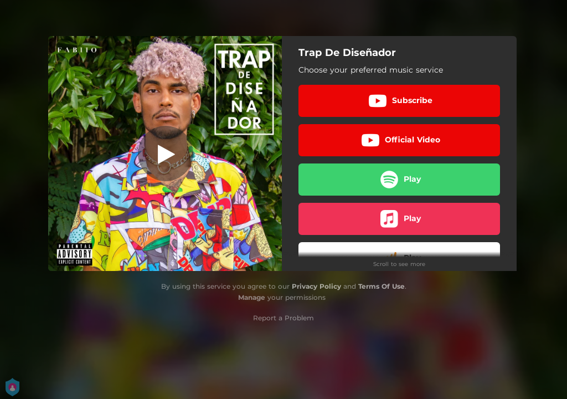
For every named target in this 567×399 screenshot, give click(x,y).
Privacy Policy (316, 286)
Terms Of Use (381, 286)
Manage (251, 297)
